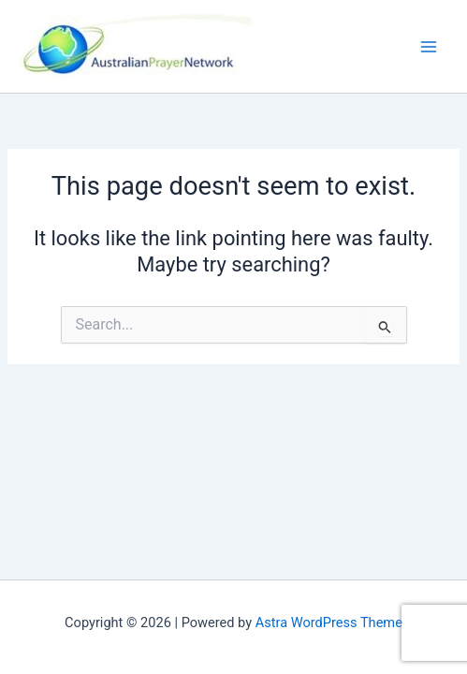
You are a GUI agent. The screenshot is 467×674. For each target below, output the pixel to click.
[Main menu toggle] (428, 46)
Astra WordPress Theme (328, 622)
